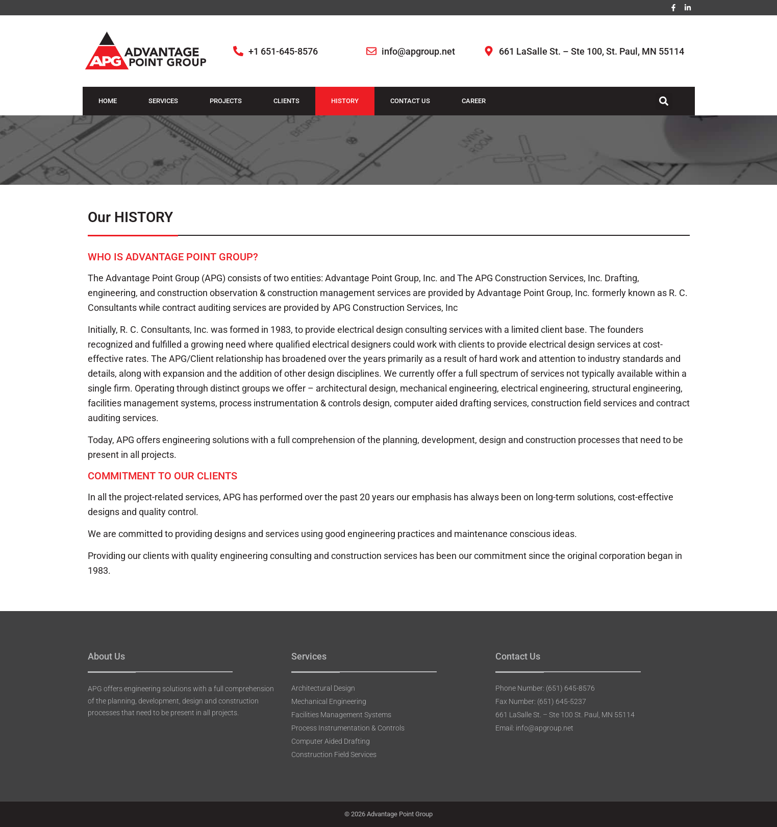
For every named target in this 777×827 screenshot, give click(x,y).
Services (163, 101)
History (345, 101)
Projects (226, 101)
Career (474, 101)
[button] (664, 101)
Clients (286, 101)
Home (107, 101)
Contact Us (410, 101)
